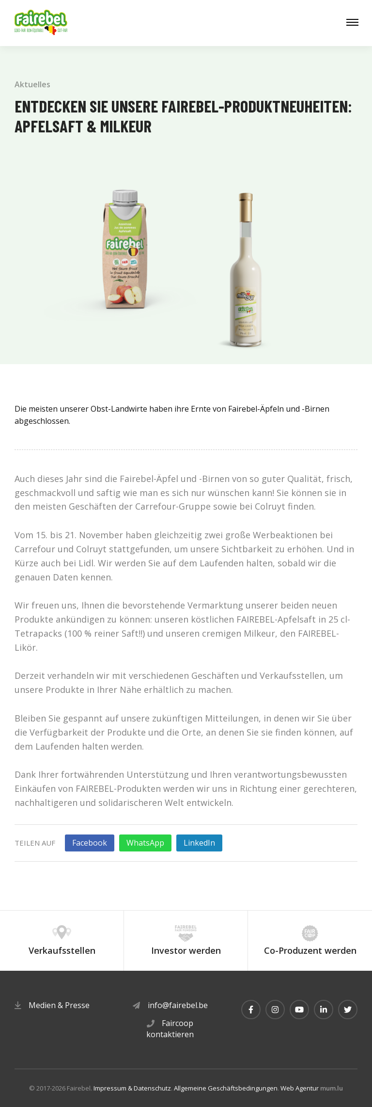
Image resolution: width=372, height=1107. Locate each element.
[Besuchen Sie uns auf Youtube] (299, 1009)
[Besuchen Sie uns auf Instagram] (275, 1009)
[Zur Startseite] (41, 23)
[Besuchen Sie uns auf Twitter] (347, 1009)
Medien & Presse (59, 1005)
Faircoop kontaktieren (170, 1028)
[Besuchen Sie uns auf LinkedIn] (323, 1009)
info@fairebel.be (178, 1005)
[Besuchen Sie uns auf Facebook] (251, 1009)
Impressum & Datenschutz (132, 1088)
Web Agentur (299, 1088)
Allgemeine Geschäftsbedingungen (226, 1088)
